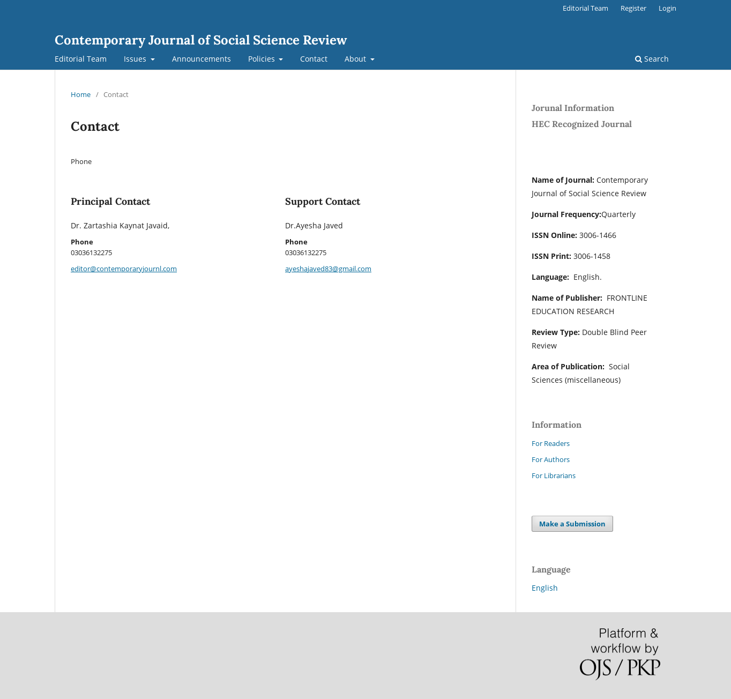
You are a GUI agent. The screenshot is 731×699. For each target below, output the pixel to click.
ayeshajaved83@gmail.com (328, 268)
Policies (262, 59)
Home (81, 94)
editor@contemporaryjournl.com (124, 268)
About (356, 59)
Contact (313, 59)
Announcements (201, 59)
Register (633, 8)
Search (652, 59)
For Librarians (554, 475)
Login (667, 8)
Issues (136, 59)
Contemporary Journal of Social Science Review (201, 40)
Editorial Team (81, 59)
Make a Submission (572, 524)
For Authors (551, 459)
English (545, 588)
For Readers (551, 443)
